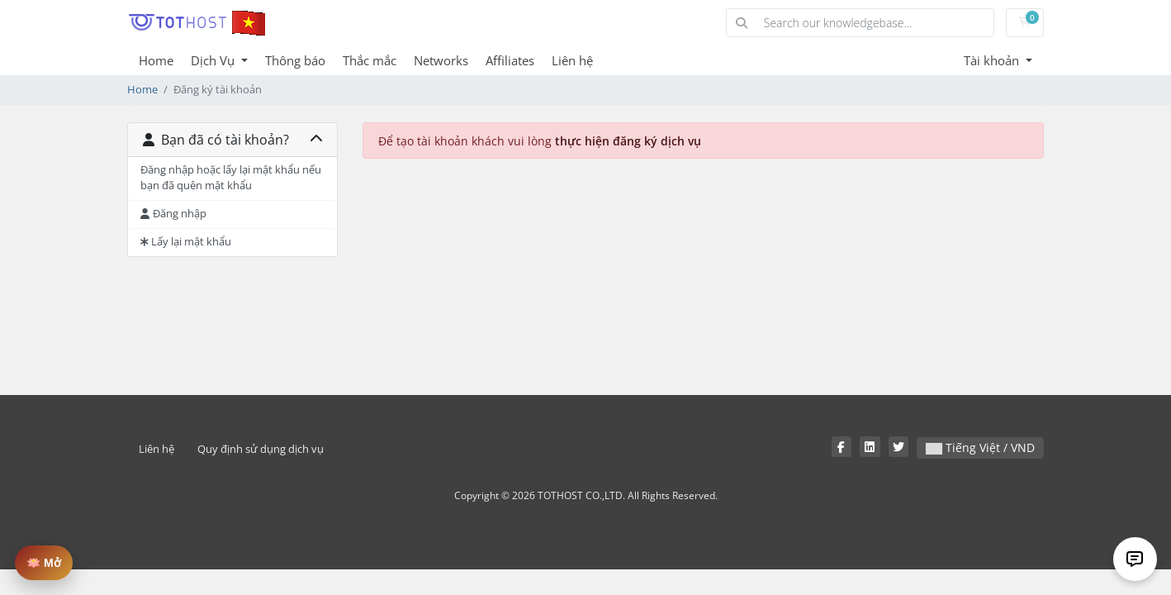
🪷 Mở (43, 562)
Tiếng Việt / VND (980, 447)
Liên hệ (572, 60)
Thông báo (295, 60)
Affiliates (510, 60)
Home (156, 60)
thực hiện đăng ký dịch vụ (628, 141)
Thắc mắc (369, 60)
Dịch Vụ (214, 60)
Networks (441, 60)
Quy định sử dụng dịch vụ (260, 449)
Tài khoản (993, 60)
